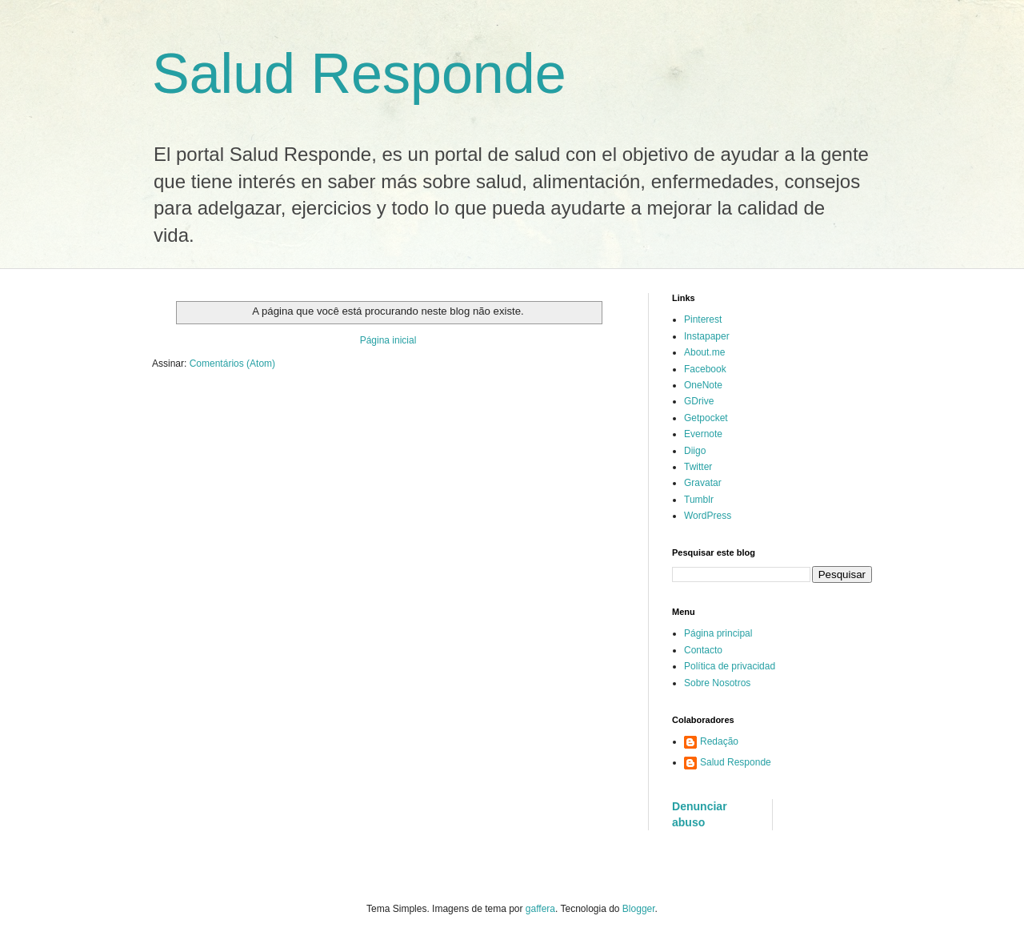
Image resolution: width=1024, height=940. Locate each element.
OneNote (703, 385)
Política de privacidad (729, 666)
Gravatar (703, 482)
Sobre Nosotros (717, 683)
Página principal (718, 633)
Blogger (638, 908)
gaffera (540, 908)
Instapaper (707, 336)
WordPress (707, 515)
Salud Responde (359, 73)
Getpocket (706, 418)
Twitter (698, 466)
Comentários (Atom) (232, 363)
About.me (704, 352)
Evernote (703, 434)
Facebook (705, 369)
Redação (719, 741)
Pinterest (703, 319)
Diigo (695, 450)
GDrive (699, 401)
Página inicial (388, 340)
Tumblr (699, 499)
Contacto (703, 650)
